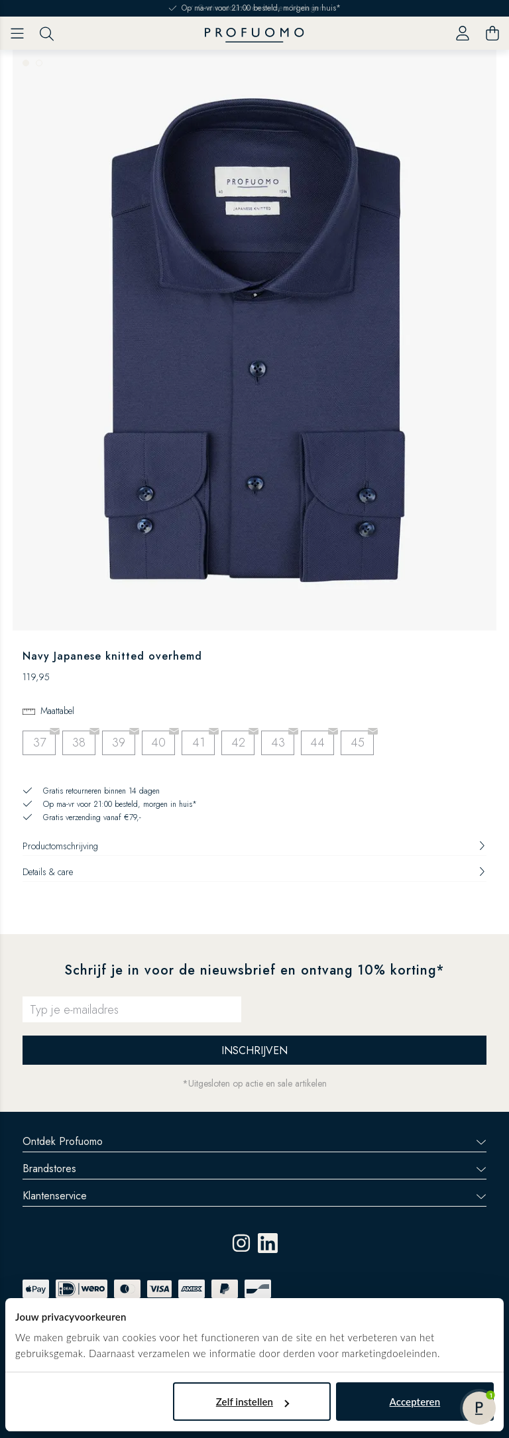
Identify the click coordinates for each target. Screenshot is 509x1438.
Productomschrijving (254, 846)
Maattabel (57, 710)
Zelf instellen (252, 1402)
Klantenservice (254, 1195)
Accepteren (415, 1402)
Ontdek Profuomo (254, 1141)
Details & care (254, 871)
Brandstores (254, 1168)
